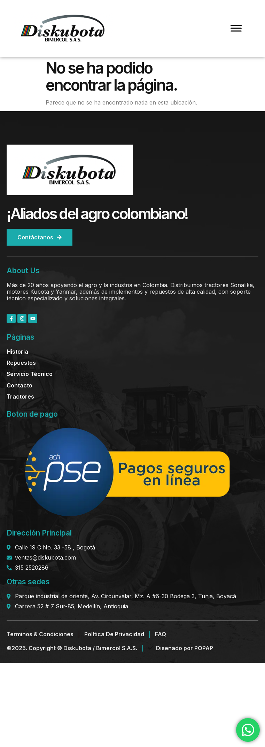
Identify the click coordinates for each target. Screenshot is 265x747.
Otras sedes (28, 581)
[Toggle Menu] (236, 28)
